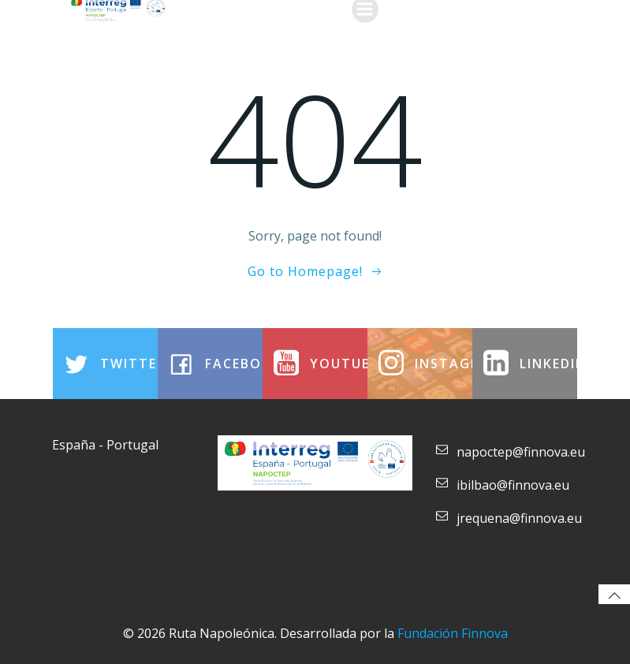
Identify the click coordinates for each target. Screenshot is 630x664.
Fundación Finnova (452, 633)
